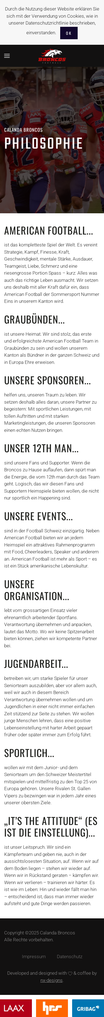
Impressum (34, 956)
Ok (69, 33)
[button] (7, 56)
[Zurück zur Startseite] (52, 56)
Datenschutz (69, 956)
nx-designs (51, 980)
